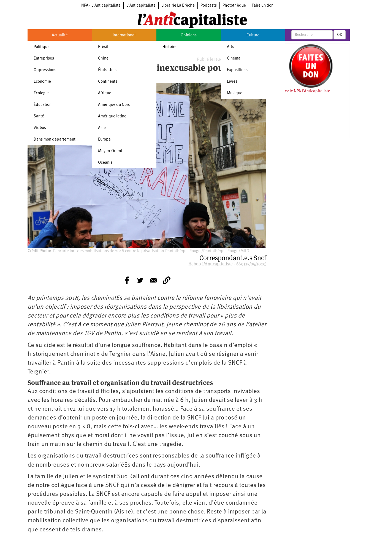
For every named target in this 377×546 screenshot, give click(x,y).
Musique (234, 93)
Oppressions (45, 70)
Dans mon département (54, 140)
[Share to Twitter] (140, 280)
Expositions (237, 70)
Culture (252, 35)
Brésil (103, 47)
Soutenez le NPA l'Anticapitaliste (301, 91)
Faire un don (262, 6)
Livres (232, 82)
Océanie (105, 163)
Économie (42, 82)
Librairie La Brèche (178, 6)
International (124, 35)
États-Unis (107, 70)
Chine (103, 59)
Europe (104, 140)
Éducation (42, 105)
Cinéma (233, 59)
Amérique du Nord (114, 105)
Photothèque (234, 6)
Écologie (41, 93)
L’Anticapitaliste (141, 6)
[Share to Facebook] (126, 280)
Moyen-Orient (110, 151)
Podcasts (208, 6)
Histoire (169, 47)
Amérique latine (112, 116)
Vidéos (40, 128)
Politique (42, 47)
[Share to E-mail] (153, 280)
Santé (39, 116)
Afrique (104, 93)
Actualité (60, 35)
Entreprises (44, 59)
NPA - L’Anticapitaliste (101, 6)
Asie (102, 128)
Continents (107, 82)
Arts (230, 47)
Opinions (189, 35)
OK (339, 35)
